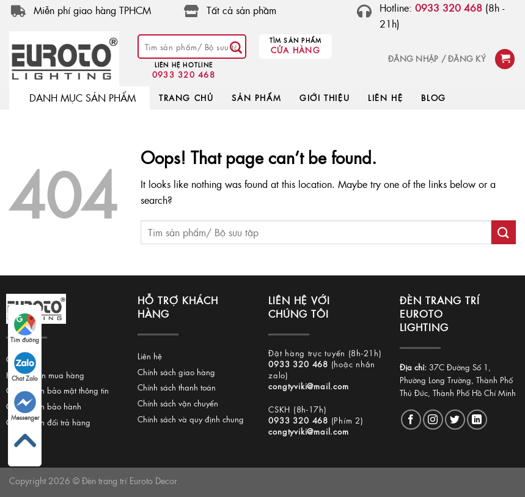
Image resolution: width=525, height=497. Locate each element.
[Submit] (236, 46)
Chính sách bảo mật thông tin (57, 390)
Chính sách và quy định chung (191, 419)
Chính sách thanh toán (177, 387)
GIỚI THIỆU (324, 97)
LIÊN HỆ (385, 97)
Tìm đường (24, 328)
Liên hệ (150, 356)
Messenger (25, 406)
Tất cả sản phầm (241, 10)
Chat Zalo (25, 367)
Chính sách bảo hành (43, 406)
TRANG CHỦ (186, 97)
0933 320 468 (183, 74)
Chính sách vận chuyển (178, 403)
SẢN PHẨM (256, 97)
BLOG (433, 97)
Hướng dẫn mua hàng (45, 375)
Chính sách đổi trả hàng (48, 422)
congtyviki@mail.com (308, 386)
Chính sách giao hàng (176, 372)
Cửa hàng (295, 50)
